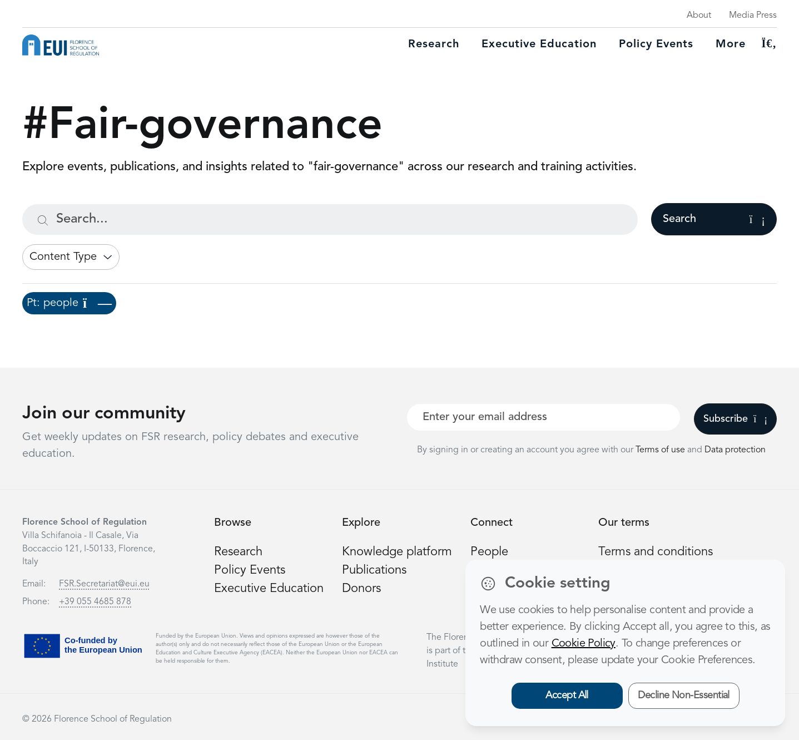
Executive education (539, 44)
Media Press (753, 15)
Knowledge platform (397, 552)
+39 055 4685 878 (95, 602)
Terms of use (661, 450)
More (731, 44)
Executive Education (269, 589)
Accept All (566, 695)
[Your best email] (543, 417)
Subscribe (735, 419)
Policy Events (656, 44)
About (699, 15)
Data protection (735, 450)
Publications (374, 570)
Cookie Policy (584, 643)
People (489, 552)
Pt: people (69, 303)
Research (433, 44)
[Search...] (330, 219)
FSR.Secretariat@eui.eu (104, 584)
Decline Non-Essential (683, 695)
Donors (361, 589)
